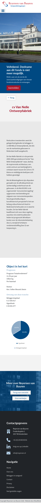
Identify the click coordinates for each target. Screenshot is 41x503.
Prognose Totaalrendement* (17, 273)
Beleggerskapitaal (13, 298)
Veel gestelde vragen (14, 491)
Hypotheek (11, 303)
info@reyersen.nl (16, 453)
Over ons (10, 472)
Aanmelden (13, 88)
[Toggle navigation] (3, 11)
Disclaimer (10, 487)
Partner (9, 287)
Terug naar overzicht (20, 392)
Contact (9, 479)
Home (9, 468)
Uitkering (10, 279)
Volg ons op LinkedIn (17, 446)
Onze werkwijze (20, 398)
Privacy (9, 483)
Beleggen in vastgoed (14, 476)
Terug (11, 98)
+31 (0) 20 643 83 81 (17, 440)
